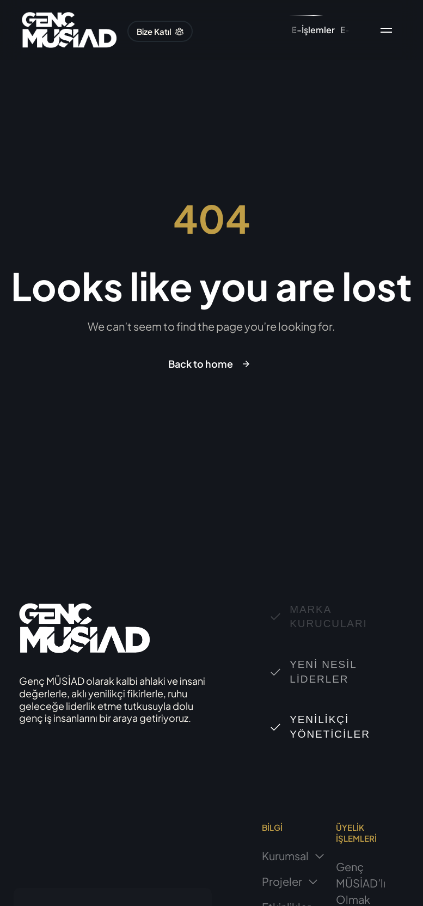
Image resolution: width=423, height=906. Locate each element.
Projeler (290, 881)
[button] (160, 31)
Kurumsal (293, 855)
